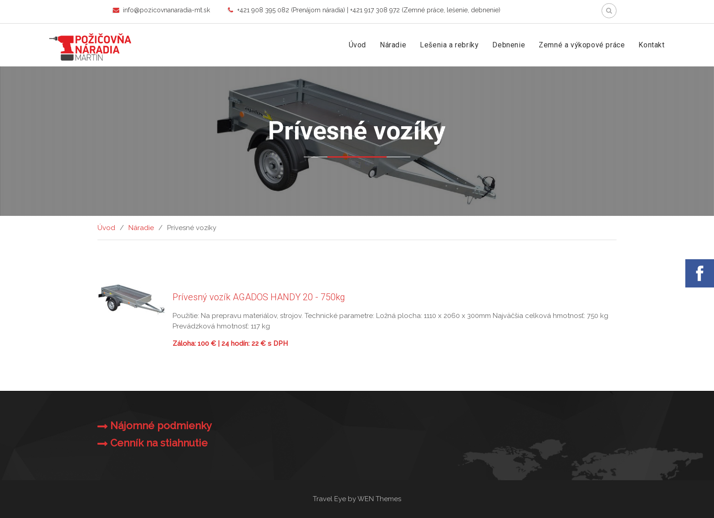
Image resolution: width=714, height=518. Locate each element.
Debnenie (508, 45)
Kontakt (651, 45)
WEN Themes (379, 499)
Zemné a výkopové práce (582, 45)
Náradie (393, 45)
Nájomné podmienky (161, 425)
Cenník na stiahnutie (159, 443)
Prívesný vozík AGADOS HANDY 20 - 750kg (259, 297)
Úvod (357, 45)
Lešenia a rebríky (449, 45)
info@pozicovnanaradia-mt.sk (166, 10)
